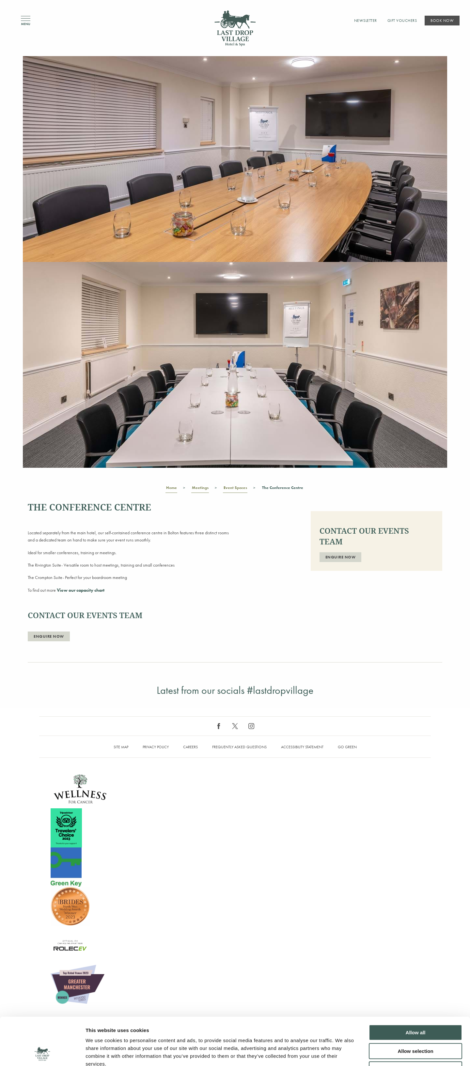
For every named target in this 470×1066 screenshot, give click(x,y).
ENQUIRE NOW (49, 636)
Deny (416, 1025)
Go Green (347, 747)
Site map (121, 747)
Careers (190, 747)
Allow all (416, 988)
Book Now (442, 20)
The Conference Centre (282, 489)
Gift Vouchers (402, 20)
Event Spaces (235, 489)
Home (171, 489)
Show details (342, 1053)
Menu (25, 21)
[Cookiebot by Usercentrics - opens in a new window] (42, 1053)
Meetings (200, 489)
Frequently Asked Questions (239, 747)
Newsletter (365, 20)
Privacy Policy (156, 747)
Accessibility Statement (302, 747)
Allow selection (415, 1006)
